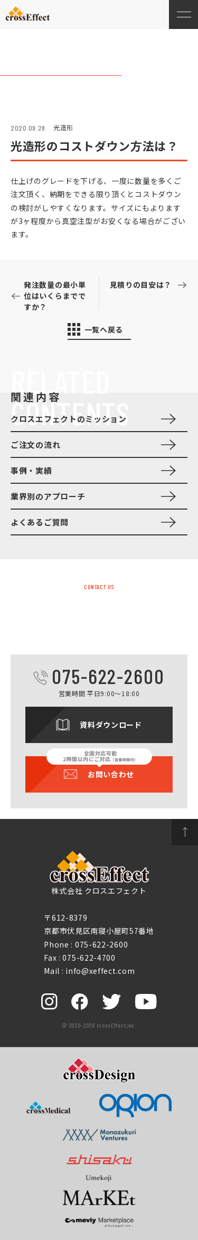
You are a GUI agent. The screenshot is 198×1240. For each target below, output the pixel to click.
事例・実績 (31, 470)
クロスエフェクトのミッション (69, 418)
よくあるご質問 (40, 522)
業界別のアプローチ (48, 496)
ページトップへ (185, 832)
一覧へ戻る (104, 329)
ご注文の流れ (35, 444)
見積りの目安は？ (141, 284)
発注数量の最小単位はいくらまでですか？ (55, 295)
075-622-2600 (108, 675)
